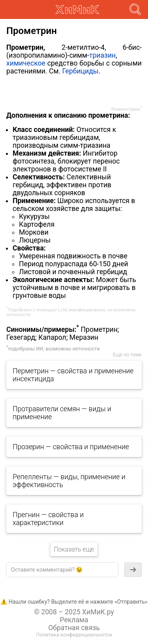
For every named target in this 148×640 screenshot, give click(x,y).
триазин (102, 55)
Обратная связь (74, 628)
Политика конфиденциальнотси (74, 635)
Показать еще (74, 549)
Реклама (74, 620)
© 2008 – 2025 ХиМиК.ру (74, 612)
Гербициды (80, 71)
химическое (25, 63)
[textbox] (62, 570)
